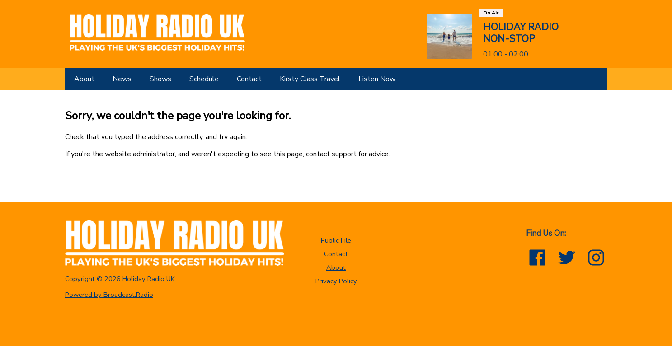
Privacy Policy (336, 280)
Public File (336, 240)
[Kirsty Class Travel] (310, 79)
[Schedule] (204, 79)
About (336, 267)
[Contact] (249, 79)
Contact (336, 253)
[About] (84, 79)
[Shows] (160, 79)
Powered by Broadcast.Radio (109, 294)
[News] (122, 79)
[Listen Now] (376, 79)
